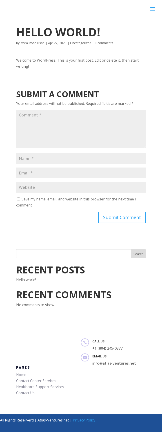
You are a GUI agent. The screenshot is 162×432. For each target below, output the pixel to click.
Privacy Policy (84, 420)
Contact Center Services (36, 380)
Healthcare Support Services (40, 386)
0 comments (104, 43)
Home (21, 374)
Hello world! (26, 279)
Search (138, 254)
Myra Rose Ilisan (32, 43)
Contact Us (25, 392)
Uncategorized (80, 43)
